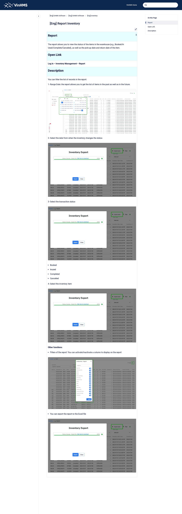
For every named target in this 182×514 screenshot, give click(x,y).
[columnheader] (92, 36)
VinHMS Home (131, 5)
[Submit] (146, 5)
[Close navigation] (39, 16)
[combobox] (160, 5)
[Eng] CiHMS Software (57, 16)
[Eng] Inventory (92, 16)
